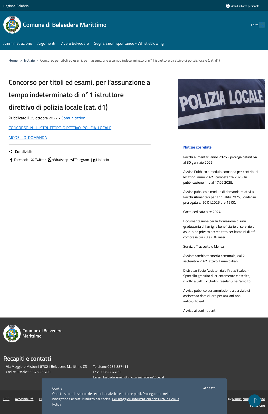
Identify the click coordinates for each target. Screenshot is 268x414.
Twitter (38, 159)
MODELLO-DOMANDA (28, 138)
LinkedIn (100, 159)
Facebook (18, 159)
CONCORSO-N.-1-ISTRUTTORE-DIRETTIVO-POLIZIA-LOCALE (60, 128)
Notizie (29, 60)
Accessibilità (24, 399)
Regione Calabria (16, 5)
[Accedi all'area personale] (242, 6)
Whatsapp (58, 159)
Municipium (241, 399)
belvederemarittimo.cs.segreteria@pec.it (133, 377)
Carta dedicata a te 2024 (202, 211)
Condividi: (20, 152)
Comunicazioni (73, 118)
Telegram (79, 159)
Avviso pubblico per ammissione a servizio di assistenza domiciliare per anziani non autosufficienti (216, 296)
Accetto (209, 388)
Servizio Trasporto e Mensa (203, 246)
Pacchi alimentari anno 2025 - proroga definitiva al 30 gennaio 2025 (220, 159)
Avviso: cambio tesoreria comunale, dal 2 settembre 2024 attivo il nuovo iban (214, 258)
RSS (6, 399)
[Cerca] (259, 24)
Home (13, 60)
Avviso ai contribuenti (199, 310)
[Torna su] (254, 400)
